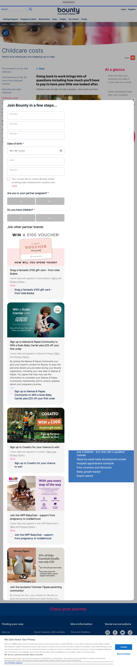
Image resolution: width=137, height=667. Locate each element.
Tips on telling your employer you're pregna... (64, 386)
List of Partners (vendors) (13, 663)
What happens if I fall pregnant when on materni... (66, 446)
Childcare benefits (11, 103)
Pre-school (74, 19)
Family (84, 19)
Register (132, 9)
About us (6, 632)
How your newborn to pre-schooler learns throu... (66, 423)
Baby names (44, 19)
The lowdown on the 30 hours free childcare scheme (14, 80)
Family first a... (48, 438)
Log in (123, 9)
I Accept (123, 647)
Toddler (63, 19)
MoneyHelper (68, 334)
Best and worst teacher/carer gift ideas (14, 123)
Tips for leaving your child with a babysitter (15, 140)
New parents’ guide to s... (54, 408)
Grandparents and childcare (11, 131)
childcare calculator (79, 338)
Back (40, 68)
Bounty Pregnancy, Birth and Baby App (49, 633)
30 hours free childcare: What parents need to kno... (68, 378)
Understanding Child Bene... (55, 431)
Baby (54, 19)
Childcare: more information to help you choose (14, 112)
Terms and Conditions (80, 632)
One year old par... (50, 393)
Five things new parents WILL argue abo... (62, 401)
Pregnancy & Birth (28, 19)
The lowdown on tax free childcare (15, 70)
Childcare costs (10, 98)
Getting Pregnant (10, 19)
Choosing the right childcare (11, 91)
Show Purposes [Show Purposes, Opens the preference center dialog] (123, 654)
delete (26, 9)
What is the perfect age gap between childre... (65, 416)
